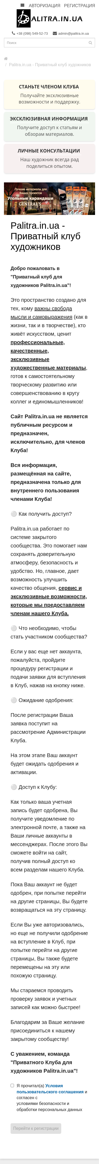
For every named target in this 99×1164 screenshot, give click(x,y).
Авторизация (44, 5)
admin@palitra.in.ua (71, 33)
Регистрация (79, 5)
